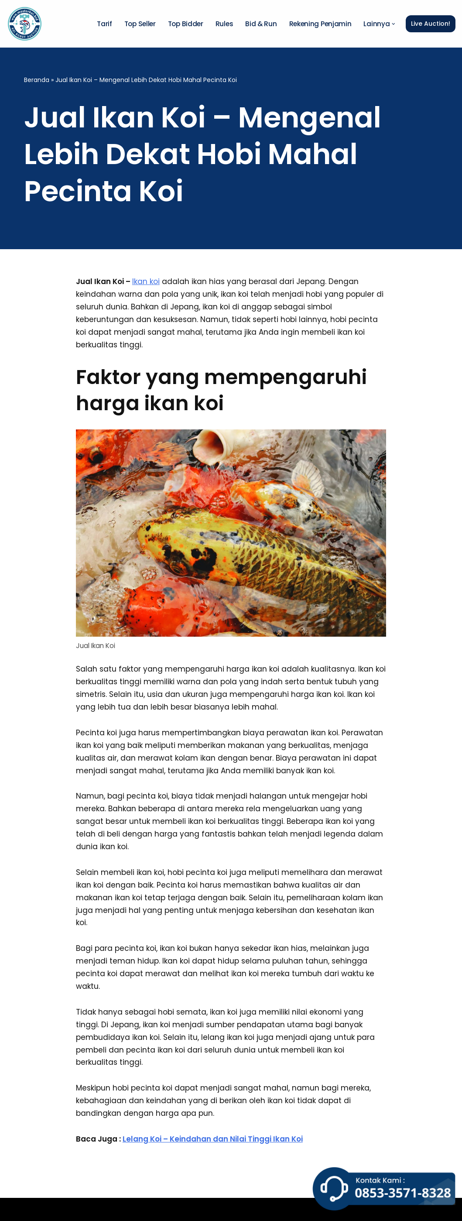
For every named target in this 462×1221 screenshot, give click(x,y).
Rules (224, 23)
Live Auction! (430, 23)
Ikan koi (146, 281)
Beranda (36, 79)
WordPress (125, 1209)
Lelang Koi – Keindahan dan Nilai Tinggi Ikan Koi (213, 1139)
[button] (393, 24)
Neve (16, 1209)
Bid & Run (261, 23)
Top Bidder (185, 23)
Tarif (104, 23)
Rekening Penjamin (320, 23)
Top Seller (140, 23)
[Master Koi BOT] (25, 24)
